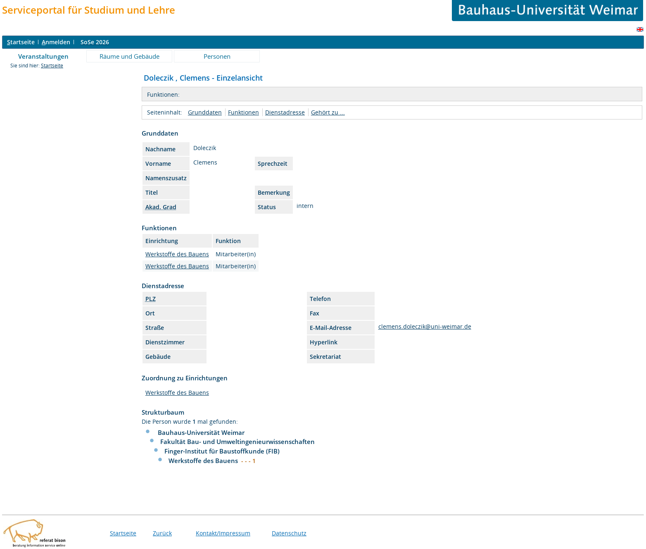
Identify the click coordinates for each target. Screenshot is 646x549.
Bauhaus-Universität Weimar (201, 432)
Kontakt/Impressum (223, 533)
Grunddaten (205, 112)
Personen (217, 56)
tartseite (21, 42)
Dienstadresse (285, 112)
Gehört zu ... (328, 112)
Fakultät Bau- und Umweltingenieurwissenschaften (237, 441)
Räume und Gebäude (129, 56)
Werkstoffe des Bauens (177, 254)
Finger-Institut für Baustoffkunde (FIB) (222, 451)
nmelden (56, 42)
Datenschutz (289, 533)
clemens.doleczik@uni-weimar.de (424, 326)
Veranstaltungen (43, 56)
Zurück (162, 533)
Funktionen (243, 112)
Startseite (52, 65)
